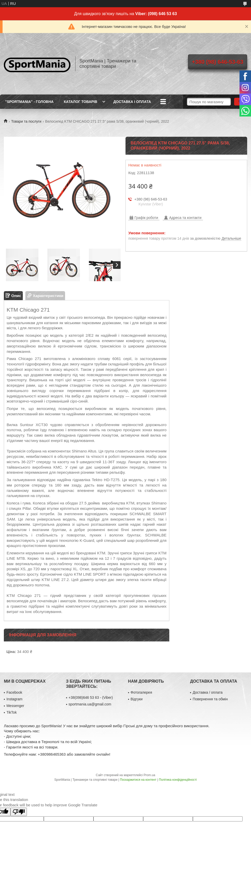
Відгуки (137, 699)
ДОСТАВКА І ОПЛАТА (132, 102)
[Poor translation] (19, 812)
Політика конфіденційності (178, 780)
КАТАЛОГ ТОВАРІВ (80, 102)
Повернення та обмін (210, 699)
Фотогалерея (141, 692)
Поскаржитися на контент (138, 780)
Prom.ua (149, 775)
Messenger (15, 706)
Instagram (14, 699)
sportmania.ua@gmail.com (90, 704)
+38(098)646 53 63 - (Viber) (91, 697)
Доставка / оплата (208, 692)
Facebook (14, 692)
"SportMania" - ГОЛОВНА (29, 102)
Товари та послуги (26, 121)
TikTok (11, 712)
